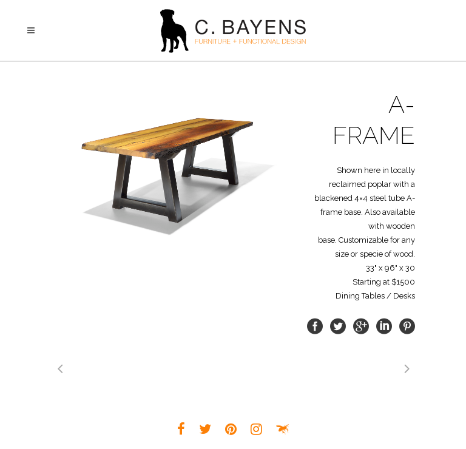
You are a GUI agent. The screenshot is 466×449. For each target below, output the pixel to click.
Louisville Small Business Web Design (282, 428)
